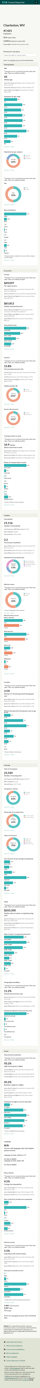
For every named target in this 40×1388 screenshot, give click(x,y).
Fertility (7, 682)
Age (5, 68)
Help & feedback (11, 1357)
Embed (12, 146)
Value (6, 902)
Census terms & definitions (15, 1349)
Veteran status (9, 1242)
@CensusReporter (12, 1353)
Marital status (9, 584)
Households (8, 519)
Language (7, 1141)
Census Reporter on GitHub (15, 1360)
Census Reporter (13, 2)
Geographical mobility (12, 982)
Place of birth (9, 1173)
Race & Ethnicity (10, 210)
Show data (6, 146)
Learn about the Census (14, 1342)
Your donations (15, 1368)
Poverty (7, 357)
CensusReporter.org (11, 1378)
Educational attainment (12, 1055)
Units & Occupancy (10, 769)
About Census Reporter (14, 1346)
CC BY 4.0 (27, 1380)
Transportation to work (12, 436)
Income (6, 274)
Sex (5, 183)
